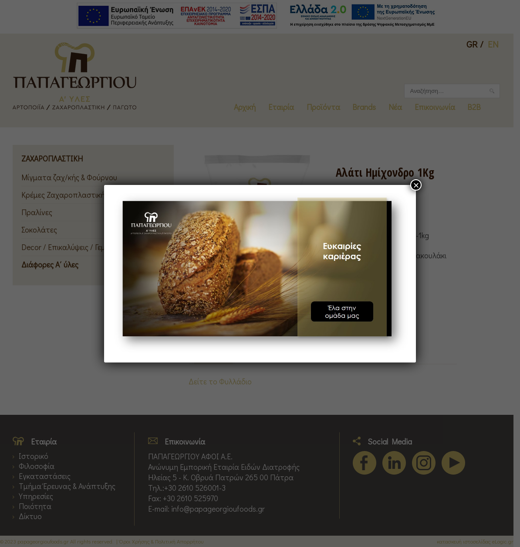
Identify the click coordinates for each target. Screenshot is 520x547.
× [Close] (416, 185)
